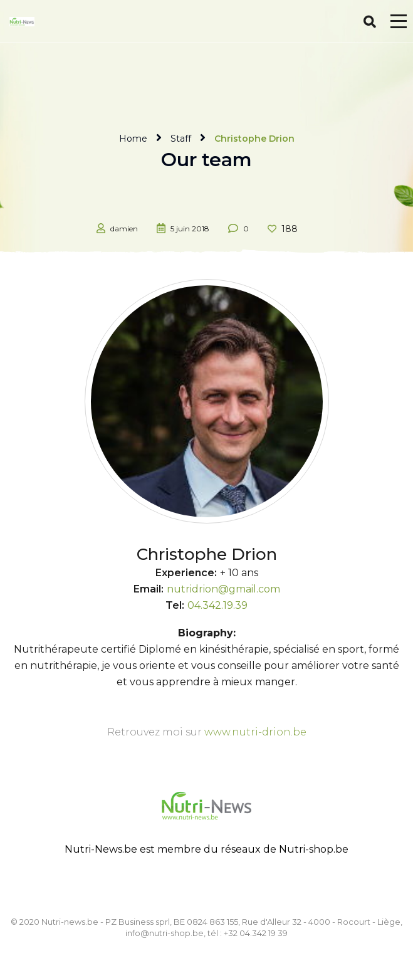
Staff (180, 138)
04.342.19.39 (217, 605)
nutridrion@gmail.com (223, 589)
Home (133, 138)
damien (124, 228)
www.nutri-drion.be (255, 732)
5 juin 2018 (189, 228)
